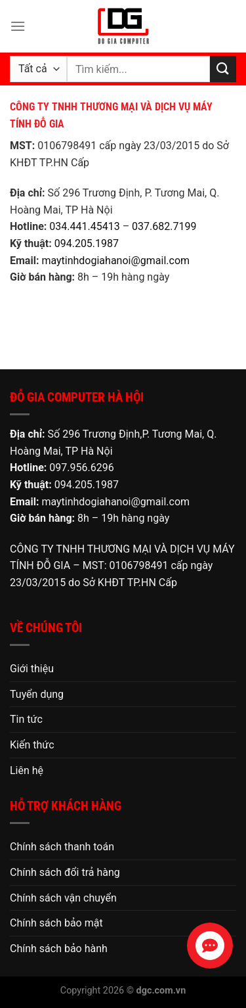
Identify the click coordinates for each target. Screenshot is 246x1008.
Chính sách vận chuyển (63, 898)
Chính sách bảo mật (56, 923)
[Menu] (18, 26)
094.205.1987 (86, 243)
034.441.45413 (84, 226)
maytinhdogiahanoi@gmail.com (115, 260)
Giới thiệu (32, 668)
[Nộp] (223, 68)
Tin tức (26, 719)
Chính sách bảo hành (59, 948)
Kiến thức (32, 745)
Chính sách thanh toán (62, 846)
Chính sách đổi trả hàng (65, 872)
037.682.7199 (164, 226)
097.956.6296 (81, 467)
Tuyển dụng (37, 694)
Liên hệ (26, 770)
